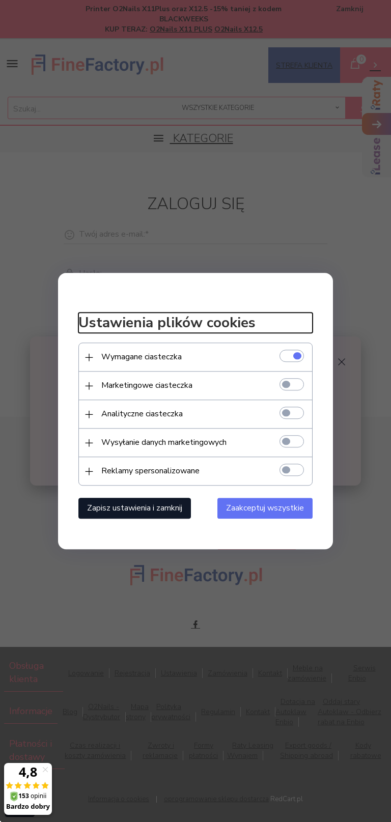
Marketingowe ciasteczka (146, 385)
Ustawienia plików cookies (167, 323)
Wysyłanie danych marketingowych (164, 442)
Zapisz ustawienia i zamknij (134, 508)
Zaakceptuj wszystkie (265, 508)
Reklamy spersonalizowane (150, 470)
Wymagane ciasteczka (141, 356)
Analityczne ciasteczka (142, 413)
